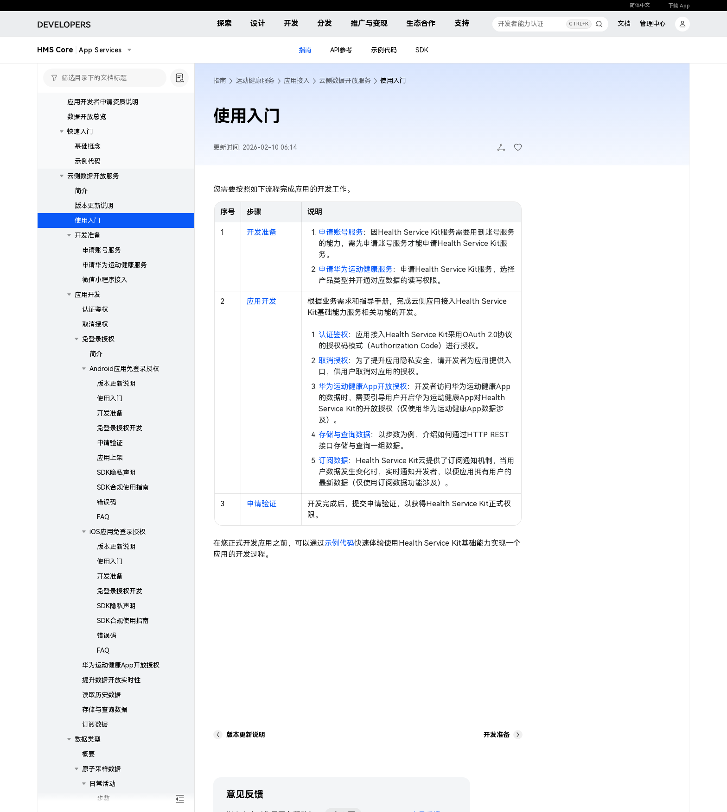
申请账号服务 (101, 250)
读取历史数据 (101, 695)
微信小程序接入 (105, 279)
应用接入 (297, 80)
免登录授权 (98, 339)
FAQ (103, 517)
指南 (305, 50)
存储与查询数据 (105, 709)
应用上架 (110, 457)
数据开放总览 (86, 116)
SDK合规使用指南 (123, 487)
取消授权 (95, 324)
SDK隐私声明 (116, 472)
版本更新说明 (94, 205)
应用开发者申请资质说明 (103, 102)
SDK (421, 50)
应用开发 (88, 294)
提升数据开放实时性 (111, 680)
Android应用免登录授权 (124, 368)
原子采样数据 (101, 769)
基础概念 (88, 146)
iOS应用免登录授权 (117, 531)
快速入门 (80, 131)
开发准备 (88, 235)
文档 (624, 23)
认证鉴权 (95, 309)
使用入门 (88, 220)
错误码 (106, 502)
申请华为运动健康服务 (114, 265)
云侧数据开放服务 (93, 176)
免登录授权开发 (119, 428)
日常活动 (102, 783)
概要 (88, 754)
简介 (81, 191)
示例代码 (384, 50)
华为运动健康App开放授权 (120, 665)
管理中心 (653, 23)
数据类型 (88, 739)
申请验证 (110, 443)
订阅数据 (95, 724)
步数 (103, 798)
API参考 (341, 50)
